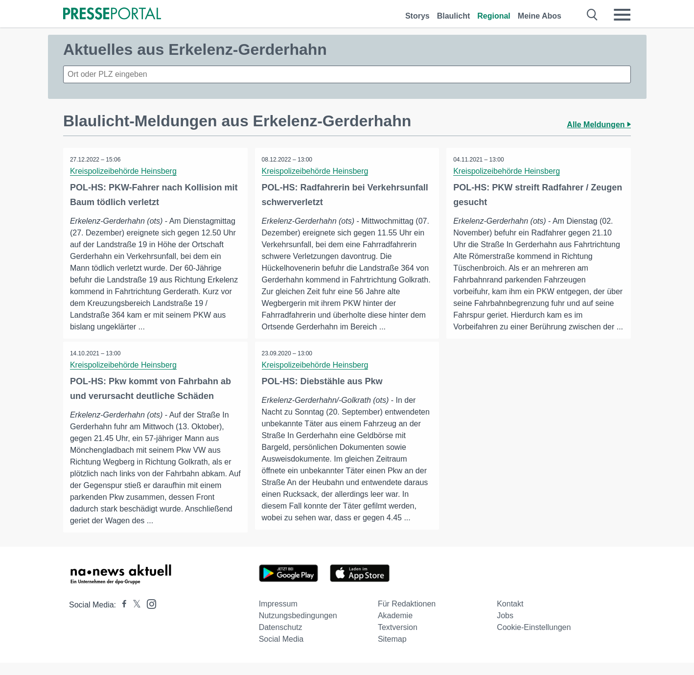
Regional (493, 16)
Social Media (281, 651)
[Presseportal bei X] (134, 617)
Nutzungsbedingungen (298, 628)
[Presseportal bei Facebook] (121, 617)
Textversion (397, 639)
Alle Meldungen (599, 124)
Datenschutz (280, 639)
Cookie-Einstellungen (534, 639)
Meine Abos (539, 16)
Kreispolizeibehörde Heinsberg (123, 171)
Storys (417, 16)
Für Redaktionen (407, 616)
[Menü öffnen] (622, 15)
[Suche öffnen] (592, 15)
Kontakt (510, 616)
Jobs (505, 628)
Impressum (278, 616)
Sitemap (392, 651)
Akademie (395, 628)
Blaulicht (453, 16)
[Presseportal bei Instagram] (148, 615)
